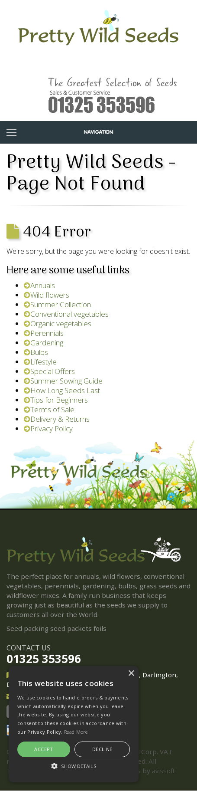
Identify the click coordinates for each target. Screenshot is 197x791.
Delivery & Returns (57, 419)
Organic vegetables (57, 323)
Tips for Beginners (56, 400)
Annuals (39, 285)
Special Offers (49, 371)
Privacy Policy (48, 428)
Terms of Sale (49, 409)
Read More (76, 732)
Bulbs (36, 352)
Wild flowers (46, 295)
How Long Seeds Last (62, 390)
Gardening (43, 343)
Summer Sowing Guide (63, 381)
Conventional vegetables (66, 314)
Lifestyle (40, 362)
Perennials (44, 333)
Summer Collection (57, 304)
